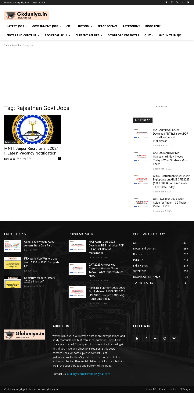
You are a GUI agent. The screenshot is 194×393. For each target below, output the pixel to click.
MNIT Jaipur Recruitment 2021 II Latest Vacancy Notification (31, 150)
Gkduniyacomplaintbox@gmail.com (88, 374)
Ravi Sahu (10, 158)
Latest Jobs (10, 142)
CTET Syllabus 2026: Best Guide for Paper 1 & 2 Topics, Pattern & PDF (170, 202)
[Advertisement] (97, 75)
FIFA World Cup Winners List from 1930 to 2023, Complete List (41, 262)
